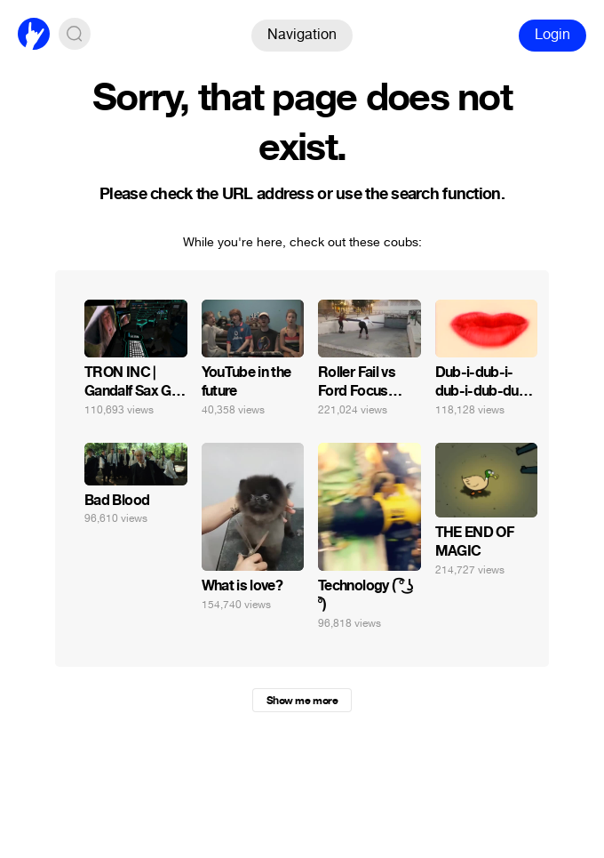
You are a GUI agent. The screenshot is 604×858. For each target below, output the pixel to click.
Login (552, 34)
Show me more (302, 701)
